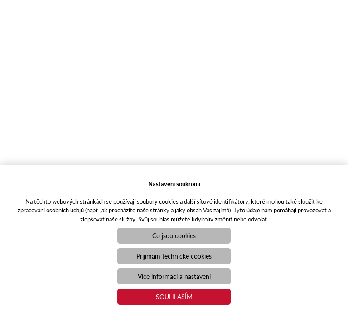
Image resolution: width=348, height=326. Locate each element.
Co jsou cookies (174, 235)
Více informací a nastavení (174, 276)
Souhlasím (174, 296)
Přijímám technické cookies (174, 255)
